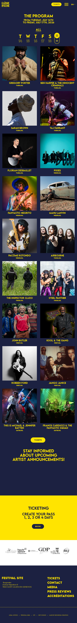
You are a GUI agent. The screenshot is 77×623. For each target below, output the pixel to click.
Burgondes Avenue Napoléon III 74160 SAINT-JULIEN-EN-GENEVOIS (17, 584)
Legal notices (13, 615)
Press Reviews (59, 591)
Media (52, 587)
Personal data (25, 615)
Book (38, 526)
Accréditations (60, 596)
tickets (56, 4)
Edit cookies (42, 615)
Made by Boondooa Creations (58, 615)
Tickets (53, 578)
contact (54, 582)
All (38, 29)
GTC (34, 615)
